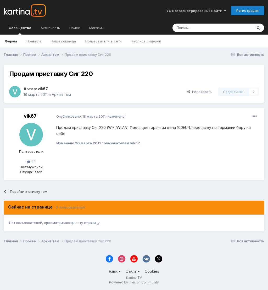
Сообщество (20, 30)
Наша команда (63, 41)
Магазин (96, 28)
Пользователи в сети (103, 41)
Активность (50, 28)
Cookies (152, 271)
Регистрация (247, 10)
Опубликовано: (80, 116)
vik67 (43, 88)
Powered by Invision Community (134, 282)
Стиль (133, 271)
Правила (33, 41)
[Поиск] (198, 28)
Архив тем (61, 94)
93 (31, 162)
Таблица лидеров (146, 41)
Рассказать (199, 92)
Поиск (74, 28)
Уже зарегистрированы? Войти (196, 11)
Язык (115, 271)
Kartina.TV (134, 278)
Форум (11, 41)
